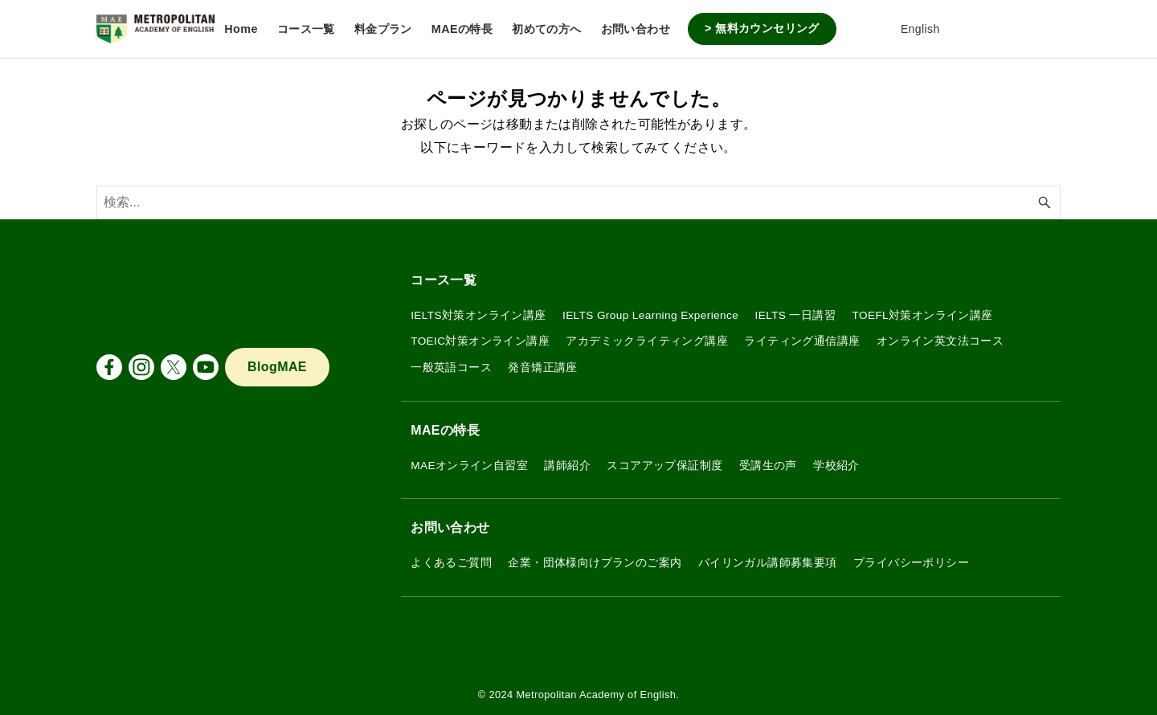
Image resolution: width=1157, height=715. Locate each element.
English (909, 28)
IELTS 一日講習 (795, 315)
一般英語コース (451, 368)
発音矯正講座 (542, 368)
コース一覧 (443, 280)
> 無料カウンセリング (762, 28)
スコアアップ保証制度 (664, 466)
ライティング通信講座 (802, 341)
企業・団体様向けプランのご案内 (594, 563)
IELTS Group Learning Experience (650, 315)
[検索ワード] (578, 202)
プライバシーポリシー (911, 563)
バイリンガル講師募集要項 (767, 563)
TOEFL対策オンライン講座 (922, 315)
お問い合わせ (450, 527)
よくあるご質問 (451, 563)
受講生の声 (768, 466)
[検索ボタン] (1044, 202)
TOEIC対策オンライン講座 (480, 341)
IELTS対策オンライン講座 (478, 315)
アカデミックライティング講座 (647, 341)
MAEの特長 (445, 430)
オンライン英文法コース (940, 341)
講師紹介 (567, 466)
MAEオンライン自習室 (469, 466)
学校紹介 (836, 466)
